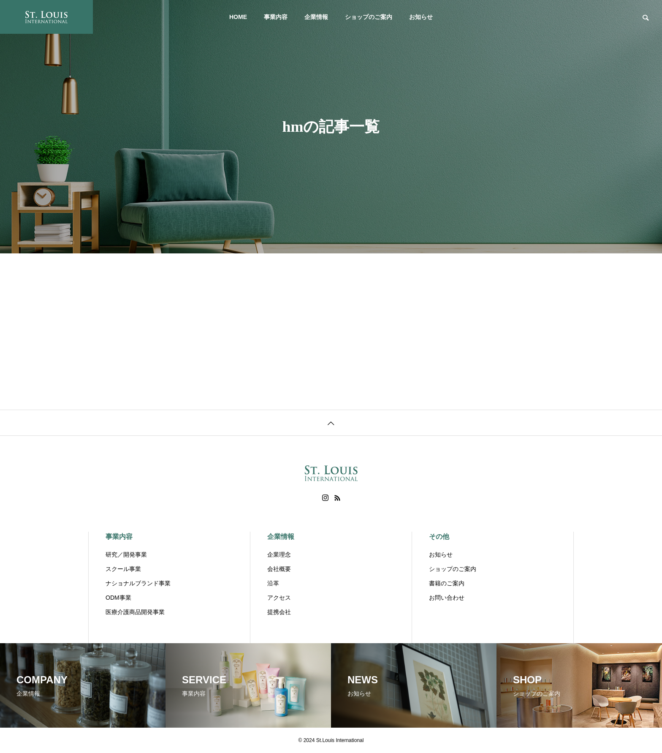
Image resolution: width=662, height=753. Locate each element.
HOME (238, 17)
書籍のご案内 (446, 583)
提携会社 (279, 612)
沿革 (273, 583)
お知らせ (421, 17)
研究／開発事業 (126, 554)
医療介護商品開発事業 (135, 612)
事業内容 (276, 17)
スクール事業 (123, 568)
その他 (439, 536)
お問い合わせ (446, 597)
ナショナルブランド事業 (138, 583)
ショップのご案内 (368, 17)
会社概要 (279, 568)
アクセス (279, 597)
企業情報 (316, 17)
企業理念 (279, 554)
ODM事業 (118, 597)
